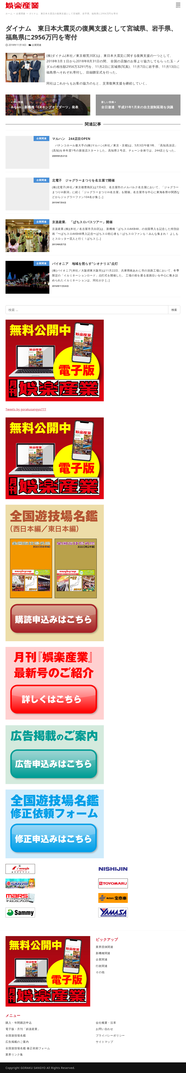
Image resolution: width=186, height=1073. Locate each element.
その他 (100, 972)
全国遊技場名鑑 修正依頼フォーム (28, 1048)
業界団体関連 (104, 947)
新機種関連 (103, 953)
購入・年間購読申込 (19, 1022)
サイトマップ (104, 1042)
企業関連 (36, 45)
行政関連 (101, 966)
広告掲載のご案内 (17, 1042)
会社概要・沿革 (106, 1022)
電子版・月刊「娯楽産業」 (23, 1029)
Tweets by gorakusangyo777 (26, 409)
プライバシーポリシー (110, 1035)
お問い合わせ (104, 1029)
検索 (174, 310)
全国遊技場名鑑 (16, 1035)
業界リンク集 (14, 1054)
